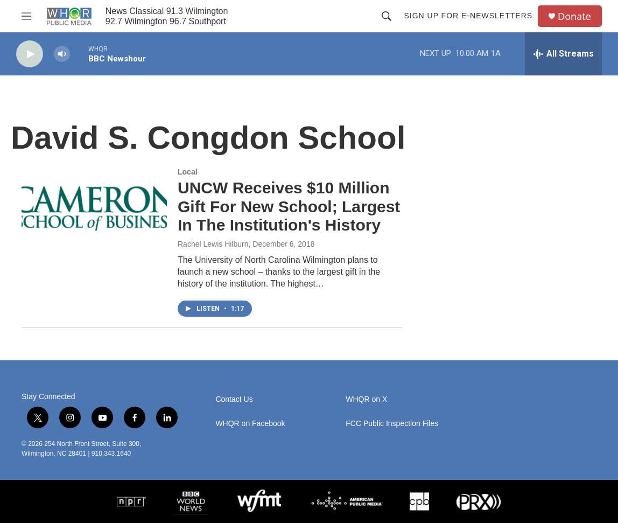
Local (188, 172)
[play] (29, 54)
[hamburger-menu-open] (26, 16)
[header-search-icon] (386, 16)
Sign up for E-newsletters (468, 15)
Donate (574, 16)
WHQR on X (366, 399)
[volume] (62, 54)
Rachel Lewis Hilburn (213, 244)
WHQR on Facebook (250, 424)
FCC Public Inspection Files (392, 424)
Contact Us (233, 399)
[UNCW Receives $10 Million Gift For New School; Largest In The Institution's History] (94, 208)
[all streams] (563, 53)
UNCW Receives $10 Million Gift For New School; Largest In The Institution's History (289, 206)
